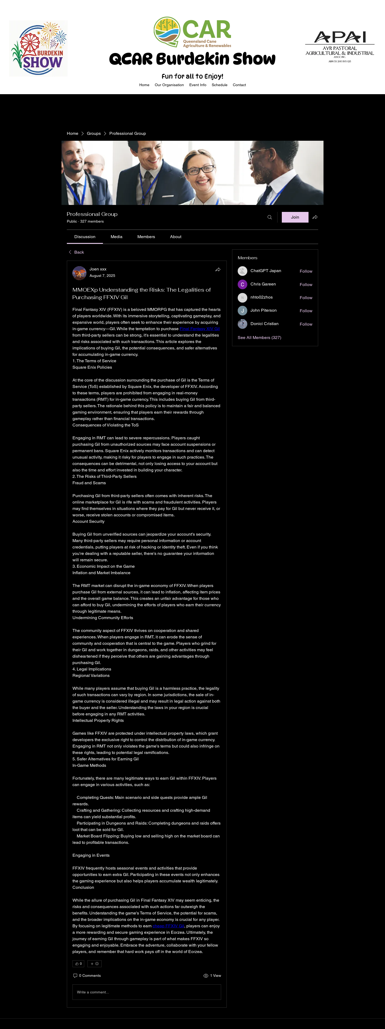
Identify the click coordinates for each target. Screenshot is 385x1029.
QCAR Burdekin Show (192, 58)
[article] (147, 634)
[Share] (218, 269)
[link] (84, 236)
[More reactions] (94, 963)
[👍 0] (78, 963)
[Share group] (315, 217)
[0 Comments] (86, 975)
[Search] (270, 217)
